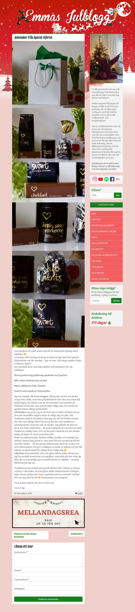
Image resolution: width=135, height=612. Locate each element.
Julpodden (97, 273)
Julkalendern (77, 534)
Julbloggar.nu (100, 279)
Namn (18, 570)
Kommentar (21, 552)
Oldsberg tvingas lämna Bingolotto (25, 535)
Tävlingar (97, 267)
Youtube (96, 261)
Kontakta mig (106, 205)
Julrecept (97, 249)
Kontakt (96, 219)
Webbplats (19, 588)
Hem (93, 214)
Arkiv (94, 237)
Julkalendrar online (103, 231)
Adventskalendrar (102, 225)
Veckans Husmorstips (104, 255)
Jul (23, 488)
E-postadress (21, 579)
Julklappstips (99, 243)
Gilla (79, 493)
